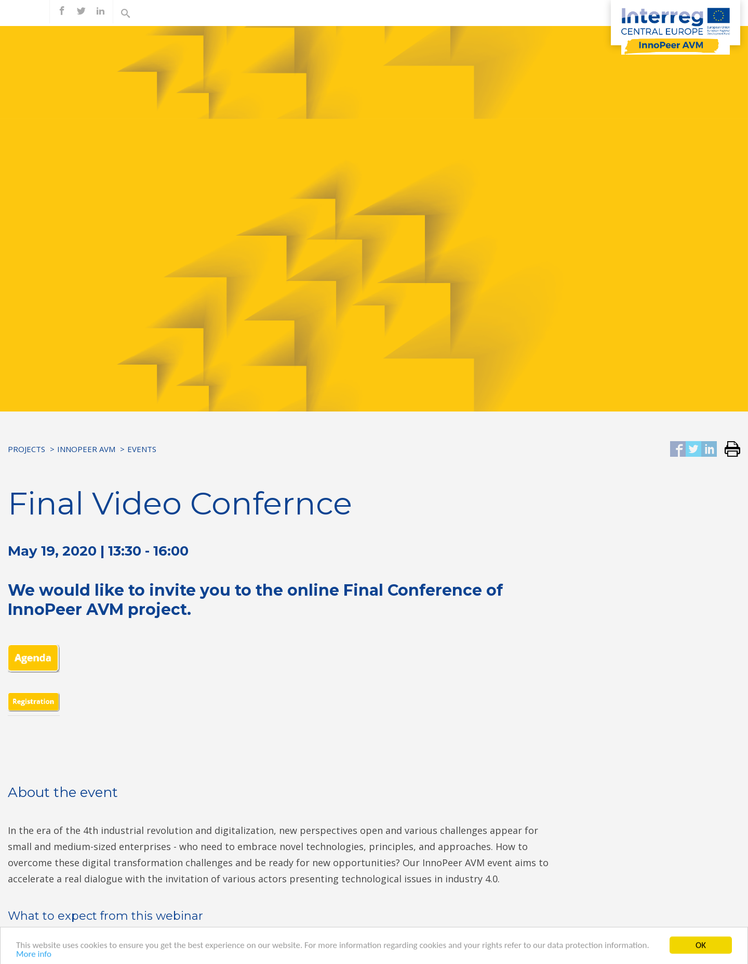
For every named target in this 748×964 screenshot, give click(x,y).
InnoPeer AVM (86, 449)
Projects (26, 449)
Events (141, 449)
